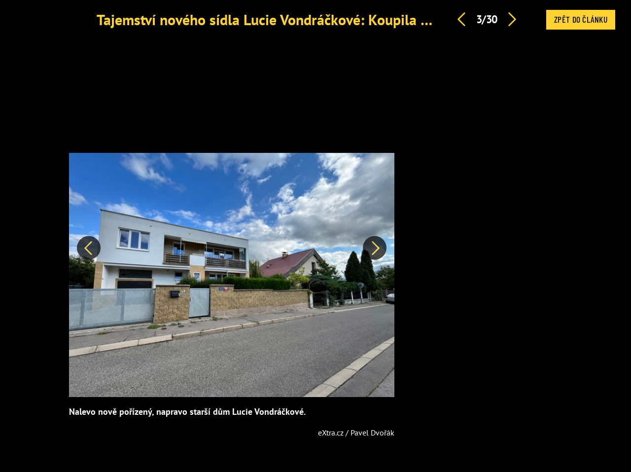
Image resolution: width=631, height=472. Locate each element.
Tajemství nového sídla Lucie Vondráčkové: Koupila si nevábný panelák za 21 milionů (364, 19)
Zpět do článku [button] (580, 19)
